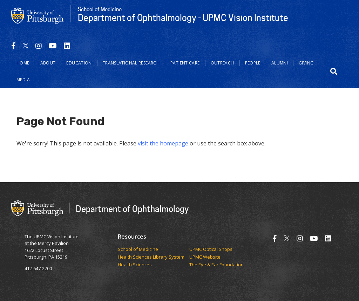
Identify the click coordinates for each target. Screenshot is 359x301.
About (48, 63)
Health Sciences (135, 265)
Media (23, 80)
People (252, 63)
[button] (334, 71)
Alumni (279, 63)
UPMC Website (205, 257)
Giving (306, 63)
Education (79, 63)
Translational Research (131, 63)
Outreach (222, 63)
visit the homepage (163, 143)
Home (22, 63)
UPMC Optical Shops (210, 249)
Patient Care (185, 63)
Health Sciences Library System (151, 257)
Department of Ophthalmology (132, 208)
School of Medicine (138, 249)
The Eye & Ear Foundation (216, 265)
